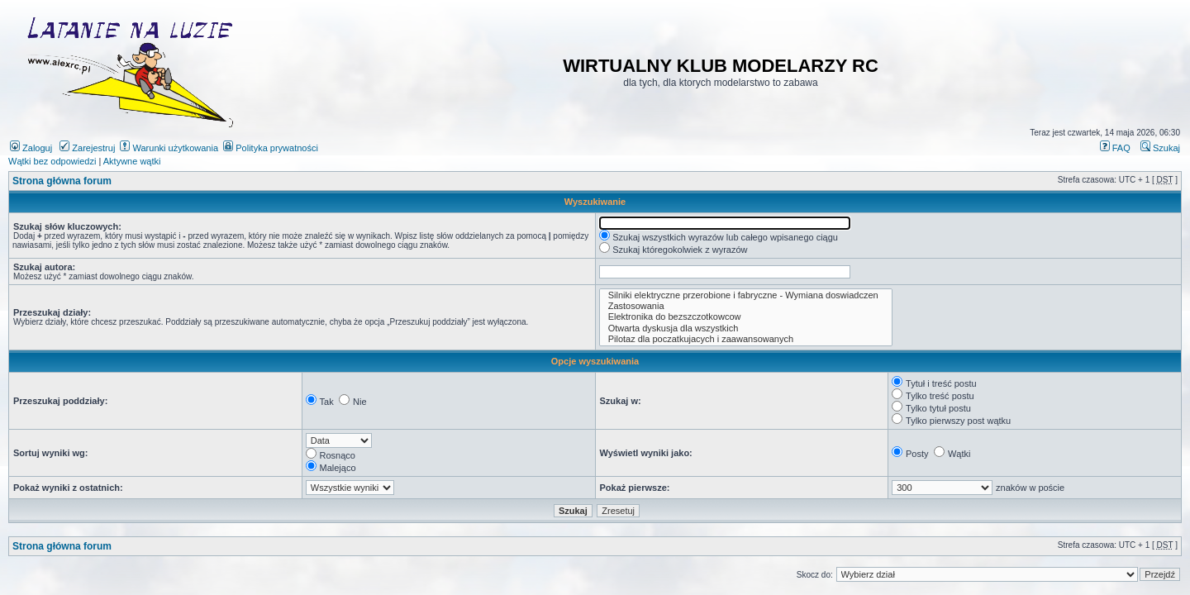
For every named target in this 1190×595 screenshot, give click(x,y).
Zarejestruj (87, 148)
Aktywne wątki (132, 161)
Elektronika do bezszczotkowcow (746, 317)
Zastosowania (746, 306)
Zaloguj (31, 148)
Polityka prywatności (270, 148)
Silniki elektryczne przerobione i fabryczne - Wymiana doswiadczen (746, 295)
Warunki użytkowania (169, 148)
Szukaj (1160, 148)
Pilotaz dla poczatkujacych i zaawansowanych (746, 339)
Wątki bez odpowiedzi (52, 161)
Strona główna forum (62, 181)
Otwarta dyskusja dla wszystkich (746, 328)
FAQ (1115, 148)
